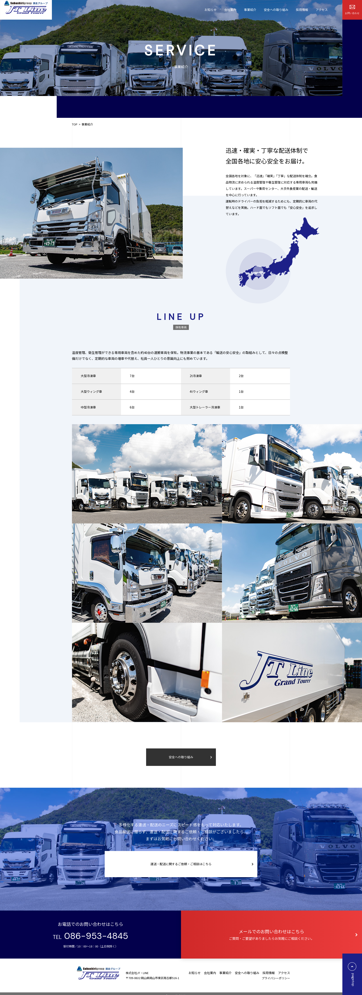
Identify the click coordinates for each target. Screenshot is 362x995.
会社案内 (230, 9)
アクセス (322, 9)
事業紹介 (250, 9)
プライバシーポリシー (276, 978)
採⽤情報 (302, 9)
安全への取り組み (276, 9)
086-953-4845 (95, 936)
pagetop (352, 975)
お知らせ (210, 9)
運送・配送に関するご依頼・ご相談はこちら (181, 864)
